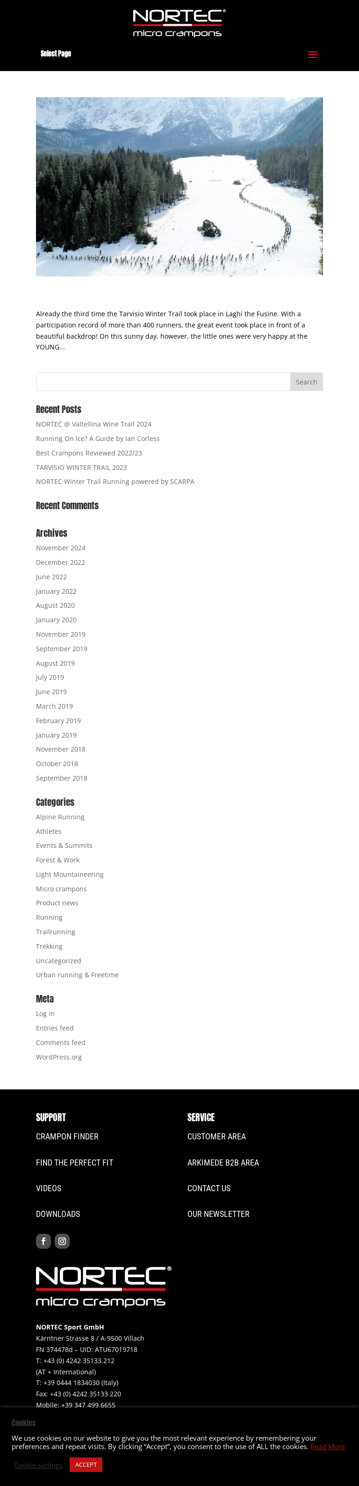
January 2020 (56, 619)
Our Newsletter (218, 1214)
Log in (45, 1013)
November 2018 (61, 749)
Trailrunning (55, 931)
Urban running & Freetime (77, 974)
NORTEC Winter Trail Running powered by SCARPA (115, 481)
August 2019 (55, 663)
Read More (327, 1446)
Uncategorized (58, 960)
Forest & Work (57, 859)
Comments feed (61, 1042)
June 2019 (51, 691)
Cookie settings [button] (38, 1465)
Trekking (49, 946)
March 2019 (54, 706)
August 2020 (55, 605)
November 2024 (61, 547)
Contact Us (208, 1188)
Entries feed (55, 1028)
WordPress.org (59, 1056)
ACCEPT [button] (86, 1464)
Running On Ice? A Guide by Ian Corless (98, 438)
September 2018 (61, 778)
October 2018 (57, 763)
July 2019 (50, 677)
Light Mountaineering (70, 874)
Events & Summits (64, 845)
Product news (57, 902)
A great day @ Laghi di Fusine (114, 297)
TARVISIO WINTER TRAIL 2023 (81, 467)
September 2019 (61, 648)
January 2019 (56, 735)
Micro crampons (61, 888)
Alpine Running (60, 816)
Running (49, 917)
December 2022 (60, 562)
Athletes (49, 831)
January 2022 (56, 591)
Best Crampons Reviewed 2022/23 (89, 452)
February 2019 (58, 720)
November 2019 (61, 634)
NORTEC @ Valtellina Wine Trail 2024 (93, 423)
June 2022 (51, 576)
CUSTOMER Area (216, 1136)
